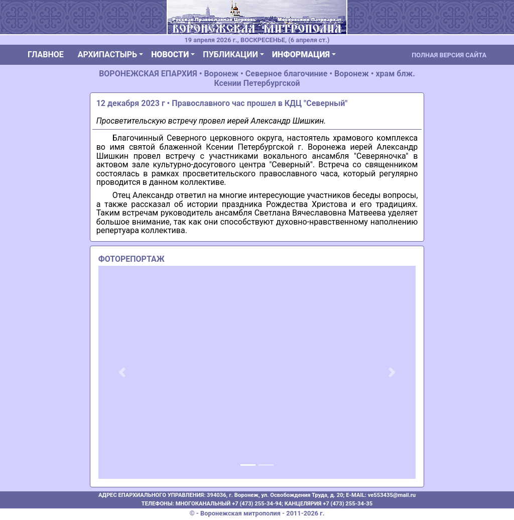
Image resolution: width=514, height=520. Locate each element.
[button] (122, 372)
